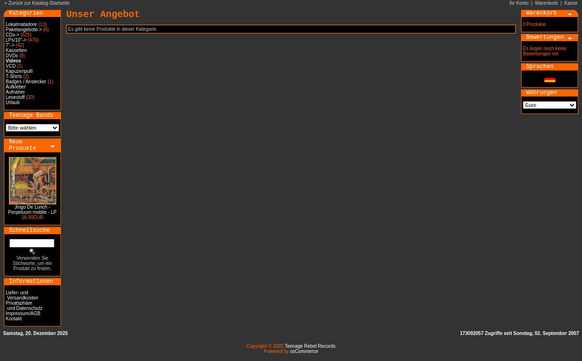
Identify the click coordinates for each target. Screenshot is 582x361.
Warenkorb (546, 3)
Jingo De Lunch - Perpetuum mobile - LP (32, 209)
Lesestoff (15, 97)
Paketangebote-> (24, 29)
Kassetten (16, 50)
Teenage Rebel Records (310, 346)
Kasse (571, 3)
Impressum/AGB (23, 313)
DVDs (12, 55)
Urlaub (12, 102)
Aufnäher (15, 92)
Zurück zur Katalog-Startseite (39, 3)
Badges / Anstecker (26, 81)
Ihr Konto (519, 3)
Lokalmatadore (21, 24)
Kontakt (14, 318)
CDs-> (12, 34)
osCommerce (304, 351)
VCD (11, 66)
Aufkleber (16, 86)
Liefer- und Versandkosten (22, 295)
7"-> (10, 45)
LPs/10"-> (16, 40)
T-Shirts (14, 76)
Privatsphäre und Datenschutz (24, 305)
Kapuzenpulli (19, 71)
